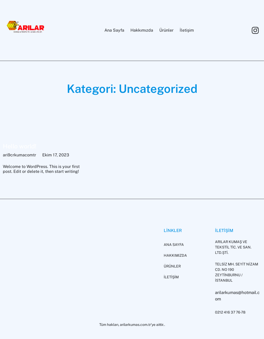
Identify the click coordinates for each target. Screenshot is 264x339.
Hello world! (19, 146)
